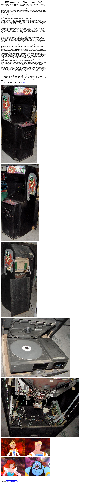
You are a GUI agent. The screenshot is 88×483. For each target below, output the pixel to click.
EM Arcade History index (11, 480)
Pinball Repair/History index (12, 481)
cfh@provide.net (13, 478)
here (24, 82)
